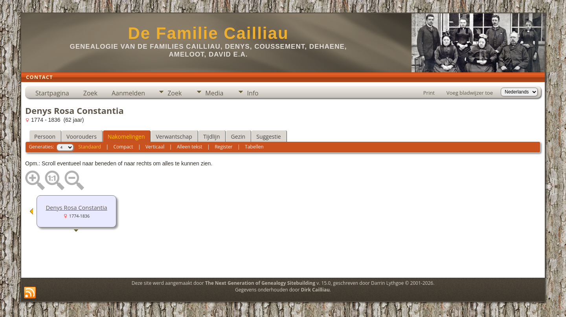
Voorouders (81, 136)
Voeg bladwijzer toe (470, 92)
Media (214, 93)
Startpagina (52, 93)
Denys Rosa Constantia (76, 207)
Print (429, 92)
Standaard (89, 146)
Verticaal (154, 146)
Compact (123, 146)
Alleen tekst (189, 146)
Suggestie (268, 136)
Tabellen (254, 146)
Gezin (238, 136)
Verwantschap (174, 136)
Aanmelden (128, 93)
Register (223, 146)
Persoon (44, 136)
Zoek (90, 93)
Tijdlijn (211, 136)
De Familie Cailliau (208, 33)
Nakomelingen (126, 136)
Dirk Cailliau (315, 289)
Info (252, 93)
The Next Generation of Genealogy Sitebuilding (260, 283)
